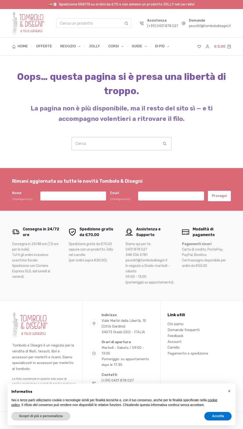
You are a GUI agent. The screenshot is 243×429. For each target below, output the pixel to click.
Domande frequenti (184, 330)
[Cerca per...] (89, 23)
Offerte (44, 46)
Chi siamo (175, 324)
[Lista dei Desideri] (199, 46)
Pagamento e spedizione (188, 353)
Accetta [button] (218, 416)
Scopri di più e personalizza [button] (41, 416)
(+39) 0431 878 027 (162, 26)
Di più (162, 46)
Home (20, 46)
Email (120, 196)
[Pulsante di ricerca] (126, 23)
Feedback (175, 336)
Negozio (71, 46)
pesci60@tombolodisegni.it (210, 26)
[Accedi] (207, 46)
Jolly (94, 46)
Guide (140, 46)
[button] (229, 391)
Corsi (116, 46)
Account (175, 342)
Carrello (174, 347)
